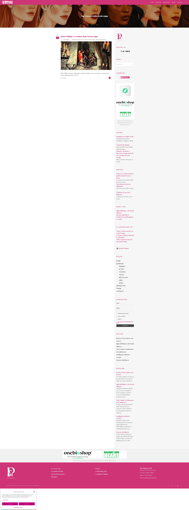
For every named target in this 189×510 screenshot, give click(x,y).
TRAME (173, 2)
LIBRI (121, 280)
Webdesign (37, 485)
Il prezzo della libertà (122, 215)
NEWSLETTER (166, 2)
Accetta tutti (10, 503)
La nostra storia (55, 468)
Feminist (97, 39)
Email (118, 308)
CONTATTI (180, 2)
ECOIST (121, 269)
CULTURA (122, 272)
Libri (100, 39)
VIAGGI (121, 275)
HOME (152, 2)
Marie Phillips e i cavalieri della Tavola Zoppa (79, 37)
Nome (117, 303)
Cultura (89, 39)
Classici (86, 39)
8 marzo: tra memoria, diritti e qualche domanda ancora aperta (125, 176)
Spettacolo (104, 39)
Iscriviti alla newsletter (58, 474)
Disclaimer (54, 477)
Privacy (21, 507)
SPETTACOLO (123, 277)
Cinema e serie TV (80, 39)
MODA (121, 283)
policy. (27, 497)
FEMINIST (122, 266)
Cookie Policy (16, 507)
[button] (34, 491)
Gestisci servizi (5, 499)
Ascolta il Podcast (122, 248)
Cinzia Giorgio (66, 39)
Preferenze (27, 503)
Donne (93, 39)
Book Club (74, 39)
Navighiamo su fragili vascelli (124, 136)
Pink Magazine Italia (122, 313)
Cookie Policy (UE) (101, 471)
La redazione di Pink (57, 471)
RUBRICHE (158, 2)
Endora (119, 319)
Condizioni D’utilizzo (102, 474)
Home (92, 24)
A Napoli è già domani (122, 145)
